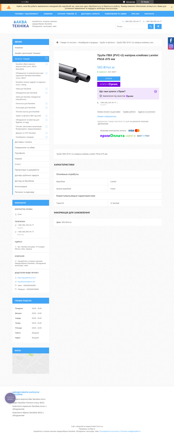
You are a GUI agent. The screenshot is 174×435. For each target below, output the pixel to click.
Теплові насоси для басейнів (27, 112)
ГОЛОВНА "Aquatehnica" (27, 14)
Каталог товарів (22, 59)
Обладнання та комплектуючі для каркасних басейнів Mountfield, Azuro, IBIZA (29, 75)
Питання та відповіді (24, 192)
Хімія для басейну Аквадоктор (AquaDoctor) (28, 98)
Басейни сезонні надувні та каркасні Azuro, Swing (30, 83)
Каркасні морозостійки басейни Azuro (28, 399)
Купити (108, 79)
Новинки (19, 47)
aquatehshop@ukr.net (26, 282)
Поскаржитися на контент (109, 431)
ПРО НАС (135, 14)
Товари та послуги (68, 42)
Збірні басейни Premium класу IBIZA (28, 403)
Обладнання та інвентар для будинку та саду (27, 121)
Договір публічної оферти (27, 175)
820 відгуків (130, 2)
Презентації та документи (27, 170)
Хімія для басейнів (23, 89)
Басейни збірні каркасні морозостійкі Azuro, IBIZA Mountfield (26, 66)
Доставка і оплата (23, 142)
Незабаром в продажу (88, 42)
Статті (18, 164)
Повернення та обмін (25, 147)
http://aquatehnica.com (27, 278)
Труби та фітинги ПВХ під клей (28, 116)
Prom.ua (100, 426)
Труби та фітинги (107, 42)
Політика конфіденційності (130, 431)
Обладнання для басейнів (26, 93)
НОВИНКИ (48, 14)
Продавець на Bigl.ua (87, 429)
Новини (18, 158)
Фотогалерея (21, 186)
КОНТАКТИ (149, 14)
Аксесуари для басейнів (25, 108)
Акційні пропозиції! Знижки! (27, 53)
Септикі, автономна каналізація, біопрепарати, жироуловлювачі (29, 127)
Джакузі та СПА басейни (26, 133)
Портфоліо (20, 153)
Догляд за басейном (24, 181)
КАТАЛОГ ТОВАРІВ (66, 14)
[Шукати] (151, 26)
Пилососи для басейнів (25, 104)
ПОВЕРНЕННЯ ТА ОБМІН (115, 14)
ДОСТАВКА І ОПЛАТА (90, 14)
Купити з (109, 84)
